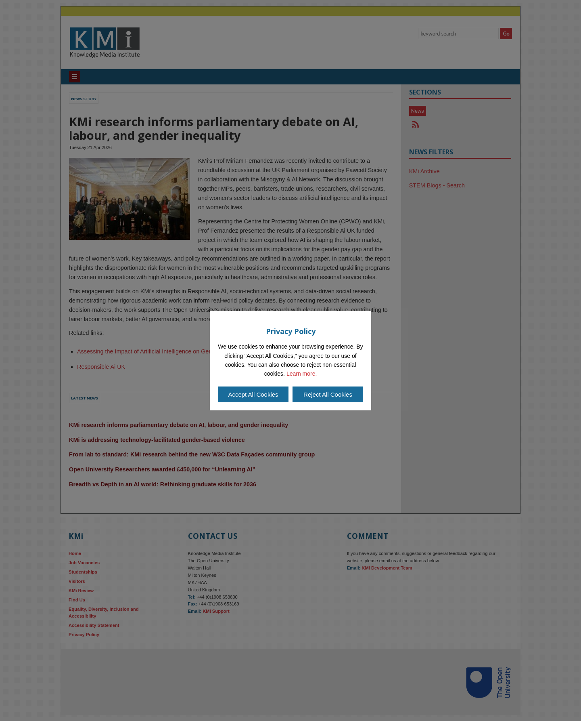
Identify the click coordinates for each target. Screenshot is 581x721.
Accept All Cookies (253, 394)
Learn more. (301, 373)
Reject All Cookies (327, 394)
